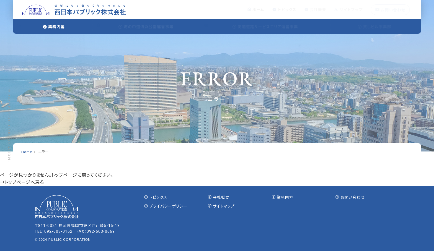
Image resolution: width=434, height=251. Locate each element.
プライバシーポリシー (168, 206)
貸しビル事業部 (380, 27)
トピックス (289, 9)
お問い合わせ (395, 10)
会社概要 (320, 9)
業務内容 (56, 27)
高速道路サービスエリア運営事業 (270, 27)
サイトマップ (353, 9)
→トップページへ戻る (22, 182)
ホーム (261, 9)
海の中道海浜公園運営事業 (151, 27)
